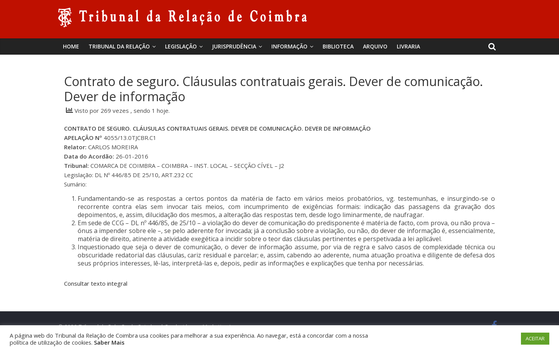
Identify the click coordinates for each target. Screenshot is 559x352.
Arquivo (375, 46)
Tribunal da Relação (119, 46)
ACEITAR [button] (535, 338)
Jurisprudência (234, 46)
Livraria (408, 46)
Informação (289, 46)
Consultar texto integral (95, 283)
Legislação (181, 46)
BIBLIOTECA (338, 46)
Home (71, 46)
